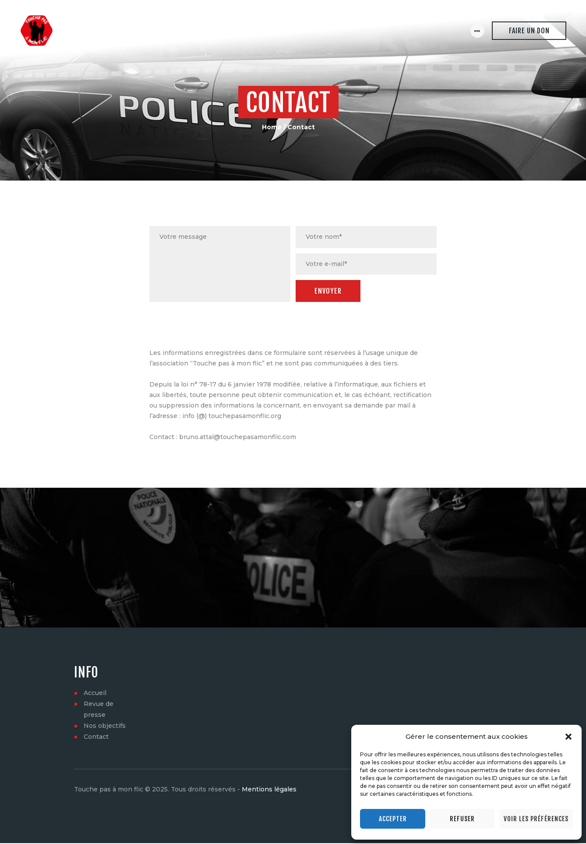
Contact (96, 737)
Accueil (95, 694)
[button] (568, 736)
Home (272, 127)
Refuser (462, 819)
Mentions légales (269, 790)
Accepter (393, 819)
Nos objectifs (105, 727)
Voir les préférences (536, 819)
